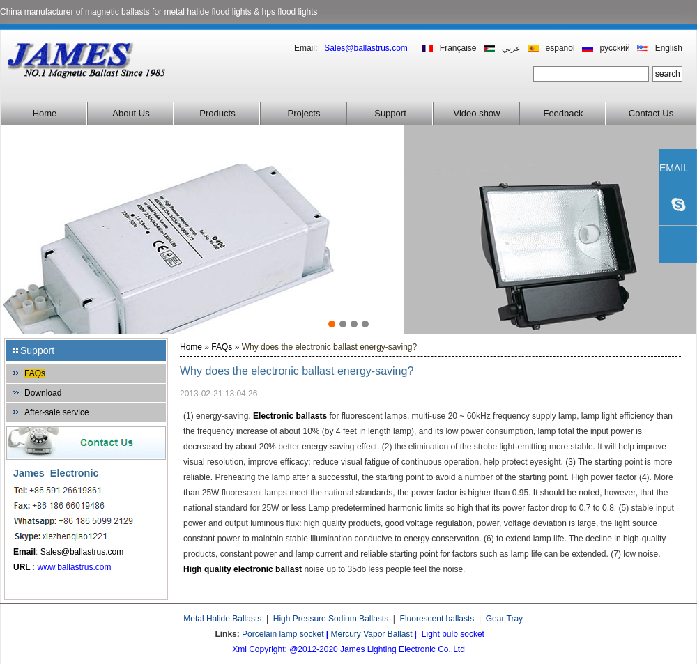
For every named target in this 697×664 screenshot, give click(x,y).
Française (458, 48)
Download (42, 393)
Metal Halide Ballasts (222, 619)
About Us (130, 113)
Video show (477, 113)
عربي (511, 48)
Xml (239, 649)
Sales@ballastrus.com (82, 552)
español (560, 48)
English (668, 48)
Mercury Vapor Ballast (372, 634)
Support (390, 113)
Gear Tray (504, 619)
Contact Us (651, 113)
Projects (304, 113)
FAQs (34, 373)
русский (615, 48)
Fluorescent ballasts (437, 619)
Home (45, 113)
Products (217, 113)
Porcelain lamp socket (282, 634)
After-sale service (56, 412)
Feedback (563, 113)
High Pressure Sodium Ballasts (330, 619)
